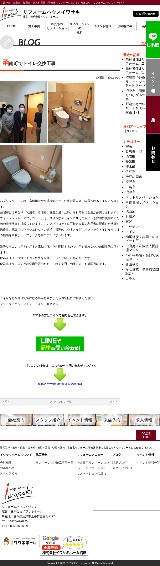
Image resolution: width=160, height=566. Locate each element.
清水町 (130, 166)
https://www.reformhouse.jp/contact (60, 383)
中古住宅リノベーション (93, 462)
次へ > (113, 401)
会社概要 (6, 462)
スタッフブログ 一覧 (60, 401)
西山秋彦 (132, 264)
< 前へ (6, 401)
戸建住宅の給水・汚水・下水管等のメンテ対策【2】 (142, 108)
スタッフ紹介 (8, 473)
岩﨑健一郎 (133, 151)
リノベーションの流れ (79, 27)
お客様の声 (7, 468)
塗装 (128, 146)
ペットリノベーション (142, 197)
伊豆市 (130, 171)
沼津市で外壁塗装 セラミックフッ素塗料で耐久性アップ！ (142, 81)
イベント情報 (153, 77)
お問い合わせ (153, 152)
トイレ (130, 231)
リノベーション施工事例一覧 (54, 462)
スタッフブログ (122, 468)
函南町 (130, 156)
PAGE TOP (146, 435)
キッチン (132, 226)
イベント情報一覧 (148, 462)
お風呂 (130, 216)
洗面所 (130, 211)
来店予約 (153, 115)
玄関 (128, 221)
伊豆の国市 (133, 177)
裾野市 (130, 182)
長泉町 (130, 161)
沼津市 (130, 192)
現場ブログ (119, 462)
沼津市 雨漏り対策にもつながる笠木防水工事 (142, 95)
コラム (130, 278)
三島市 (130, 187)
